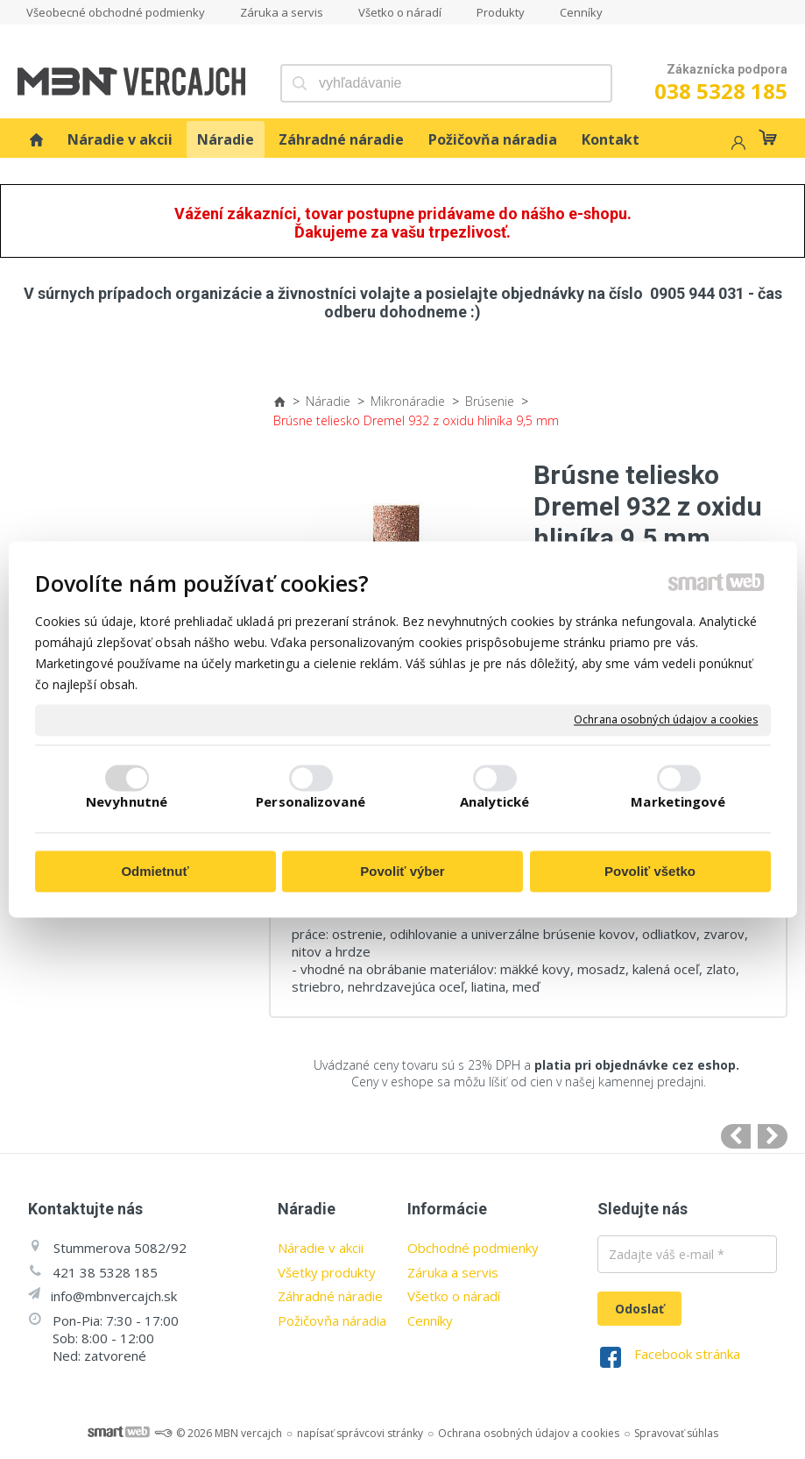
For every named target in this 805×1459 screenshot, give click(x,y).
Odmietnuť (154, 871)
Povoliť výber (402, 871)
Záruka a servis (452, 1272)
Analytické (495, 802)
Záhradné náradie (330, 1296)
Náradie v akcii (321, 1247)
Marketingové (678, 802)
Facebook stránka (687, 1354)
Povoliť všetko (650, 871)
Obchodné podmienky (473, 1247)
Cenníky (430, 1320)
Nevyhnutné (126, 802)
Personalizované (310, 802)
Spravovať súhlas (676, 1433)
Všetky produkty (327, 1272)
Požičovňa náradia (332, 1320)
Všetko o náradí (453, 1296)
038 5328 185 (720, 90)
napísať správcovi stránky (360, 1433)
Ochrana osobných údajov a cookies (666, 720)
